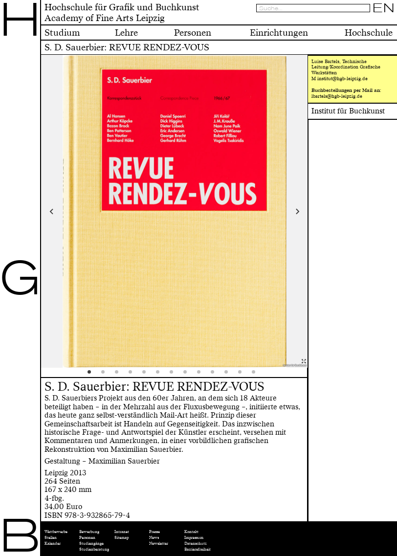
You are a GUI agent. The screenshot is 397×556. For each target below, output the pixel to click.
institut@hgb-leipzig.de (342, 79)
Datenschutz (195, 543)
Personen (87, 537)
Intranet (121, 532)
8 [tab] (188, 375)
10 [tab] (216, 375)
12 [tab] (243, 375)
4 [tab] (133, 375)
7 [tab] (174, 375)
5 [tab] (147, 375)
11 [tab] (229, 375)
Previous (74, 211)
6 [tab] (161, 375)
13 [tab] (257, 375)
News (154, 537)
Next (274, 211)
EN (384, 8)
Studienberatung (94, 549)
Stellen (50, 537)
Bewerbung (89, 532)
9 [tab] (202, 375)
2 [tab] (106, 375)
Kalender (52, 543)
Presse (154, 532)
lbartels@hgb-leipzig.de (336, 96)
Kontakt (191, 532)
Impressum (193, 537)
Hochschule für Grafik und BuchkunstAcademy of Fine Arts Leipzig (121, 12)
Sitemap (121, 537)
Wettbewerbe (55, 532)
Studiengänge (91, 543)
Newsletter (158, 543)
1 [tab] (92, 375)
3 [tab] (120, 375)
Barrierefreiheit (197, 549)
